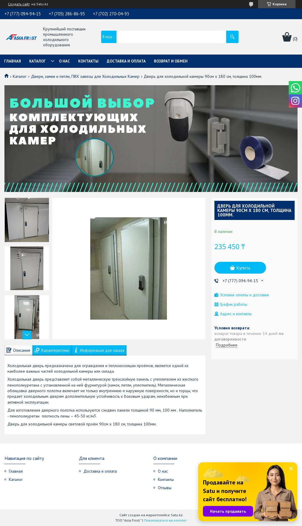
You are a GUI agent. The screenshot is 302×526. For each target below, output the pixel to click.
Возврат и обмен (171, 61)
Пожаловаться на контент (165, 520)
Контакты (88, 61)
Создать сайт (19, 4)
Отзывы (164, 487)
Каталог (37, 61)
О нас (64, 61)
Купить (243, 268)
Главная (12, 61)
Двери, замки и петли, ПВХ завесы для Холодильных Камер (85, 76)
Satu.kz (177, 515)
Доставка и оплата (126, 61)
